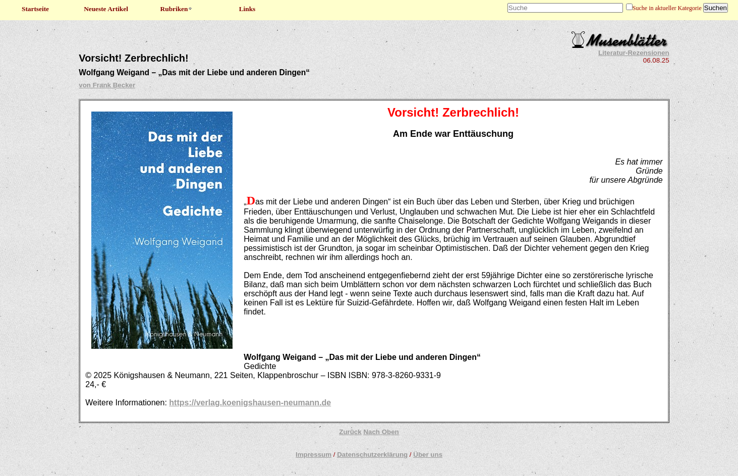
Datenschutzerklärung (372, 454)
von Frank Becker (107, 85)
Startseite (35, 9)
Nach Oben (381, 432)
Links (247, 9)
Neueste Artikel (106, 9)
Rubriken (176, 9)
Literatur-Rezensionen (633, 53)
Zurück (350, 432)
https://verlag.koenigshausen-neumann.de (250, 402)
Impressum (313, 454)
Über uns (427, 454)
